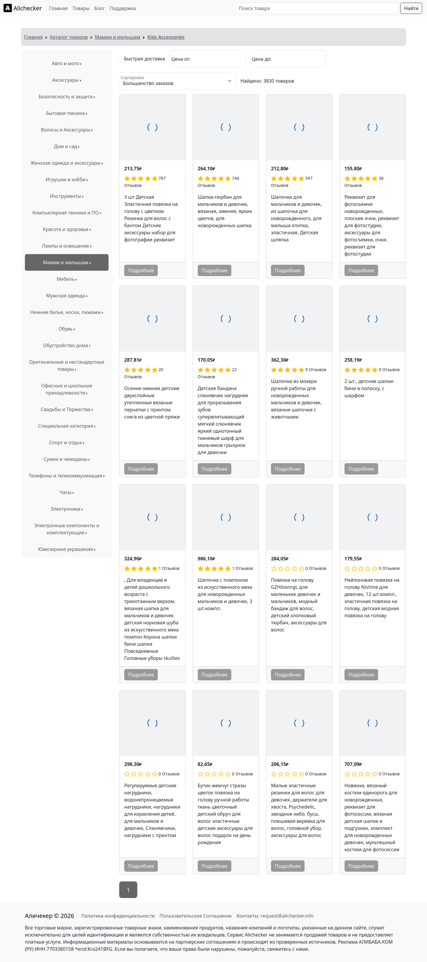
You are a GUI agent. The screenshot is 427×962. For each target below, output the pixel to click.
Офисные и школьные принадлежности (66, 389)
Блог (99, 8)
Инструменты (65, 196)
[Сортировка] (177, 80)
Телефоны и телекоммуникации (65, 475)
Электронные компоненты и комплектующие (66, 529)
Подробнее (141, 270)
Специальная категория (65, 426)
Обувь (65, 329)
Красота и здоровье (65, 229)
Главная (58, 8)
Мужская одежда (65, 295)
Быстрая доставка (144, 58)
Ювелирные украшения (65, 549)
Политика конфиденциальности (118, 916)
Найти (411, 8)
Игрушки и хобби (65, 179)
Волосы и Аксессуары (65, 129)
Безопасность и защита (65, 96)
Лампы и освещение (65, 246)
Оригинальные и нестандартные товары (66, 365)
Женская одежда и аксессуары (66, 163)
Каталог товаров (69, 37)
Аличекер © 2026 (49, 916)
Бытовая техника (65, 113)
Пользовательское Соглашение (196, 916)
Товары (81, 8)
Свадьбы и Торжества (65, 409)
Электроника (65, 509)
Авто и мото (65, 63)
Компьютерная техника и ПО (65, 212)
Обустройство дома (65, 345)
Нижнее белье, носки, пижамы (65, 312)
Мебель (65, 279)
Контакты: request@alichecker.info (274, 916)
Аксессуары (65, 80)
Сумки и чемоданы (65, 459)
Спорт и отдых (65, 442)
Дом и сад (65, 146)
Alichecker (23, 8)
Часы (65, 492)
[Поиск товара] (317, 8)
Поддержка (123, 8)
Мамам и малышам (117, 37)
